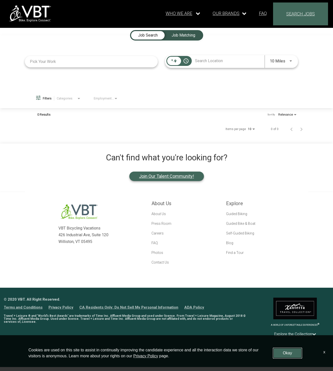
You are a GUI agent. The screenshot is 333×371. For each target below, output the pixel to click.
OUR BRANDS (226, 13)
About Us (158, 214)
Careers (157, 233)
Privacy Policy (60, 307)
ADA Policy (194, 307)
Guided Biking (236, 214)
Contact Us (160, 262)
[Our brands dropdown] (229, 13)
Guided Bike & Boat (240, 224)
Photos (157, 253)
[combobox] (91, 61)
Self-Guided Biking (240, 233)
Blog (229, 243)
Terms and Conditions (23, 307)
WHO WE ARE (179, 13)
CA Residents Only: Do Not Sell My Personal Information (128, 307)
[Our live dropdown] (183, 13)
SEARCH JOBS (300, 13)
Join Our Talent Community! (166, 176)
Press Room (161, 224)
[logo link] (30, 13)
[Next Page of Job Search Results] (301, 129)
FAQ (263, 13)
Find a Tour (235, 253)
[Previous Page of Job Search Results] (291, 129)
